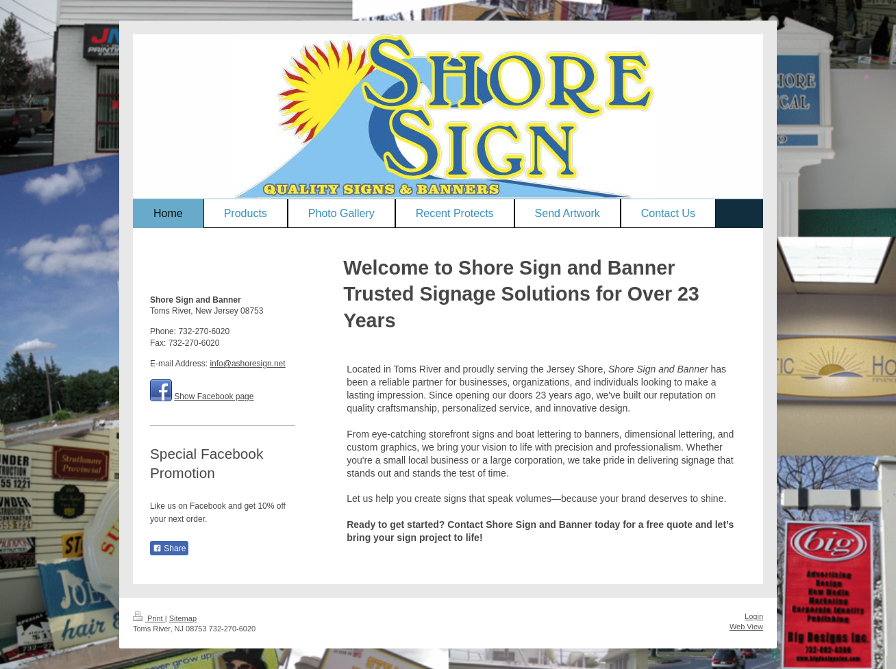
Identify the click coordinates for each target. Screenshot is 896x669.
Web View (746, 626)
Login (754, 616)
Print (149, 618)
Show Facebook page (213, 396)
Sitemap (183, 618)
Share (169, 548)
